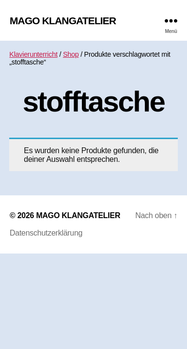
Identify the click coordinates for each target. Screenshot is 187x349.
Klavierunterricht (33, 54)
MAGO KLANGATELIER (63, 21)
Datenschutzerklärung (46, 233)
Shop (71, 54)
